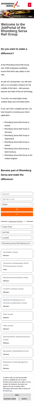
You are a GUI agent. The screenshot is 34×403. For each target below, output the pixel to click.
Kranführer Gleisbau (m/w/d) (13, 289)
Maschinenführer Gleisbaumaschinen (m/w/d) (16, 338)
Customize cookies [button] (10, 399)
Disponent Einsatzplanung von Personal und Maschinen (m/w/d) (15, 301)
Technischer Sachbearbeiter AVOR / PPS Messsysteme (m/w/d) (16, 264)
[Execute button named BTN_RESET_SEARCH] (17, 214)
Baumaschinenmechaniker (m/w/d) (15, 277)
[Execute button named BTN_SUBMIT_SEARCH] (17, 209)
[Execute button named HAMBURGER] (29, 5)
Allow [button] (17, 395)
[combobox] (17, 204)
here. (10, 391)
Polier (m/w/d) (8, 314)
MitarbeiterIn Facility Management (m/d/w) (15, 363)
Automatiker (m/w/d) (10, 252)
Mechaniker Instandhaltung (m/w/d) (15, 351)
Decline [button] (24, 399)
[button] (17, 221)
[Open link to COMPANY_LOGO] (10, 5)
